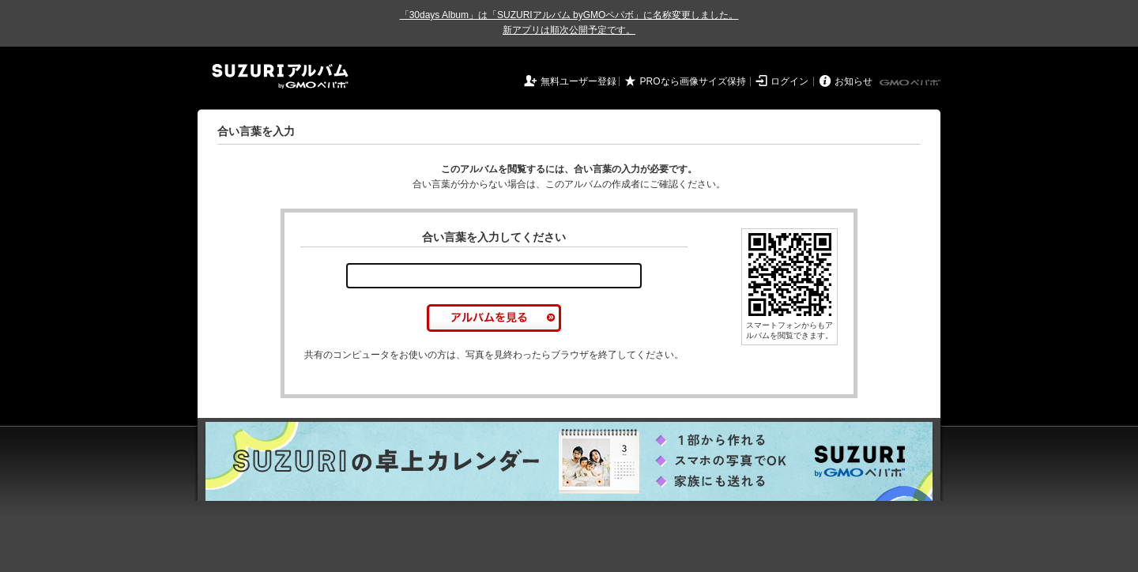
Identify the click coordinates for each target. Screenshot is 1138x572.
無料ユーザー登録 (578, 81)
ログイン (789, 81)
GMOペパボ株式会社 (911, 83)
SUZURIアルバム (280, 76)
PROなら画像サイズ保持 (693, 81)
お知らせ (853, 81)
